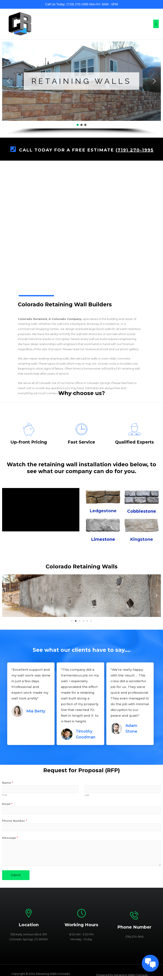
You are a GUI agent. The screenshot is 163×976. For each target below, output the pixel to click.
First (4, 794)
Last (87, 794)
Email (7, 804)
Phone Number (14, 820)
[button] (8, 81)
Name (7, 782)
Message (10, 837)
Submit (16, 875)
